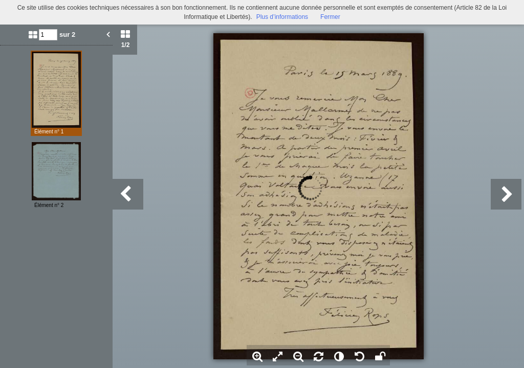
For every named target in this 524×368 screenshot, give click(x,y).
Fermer (330, 16)
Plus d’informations (282, 16)
